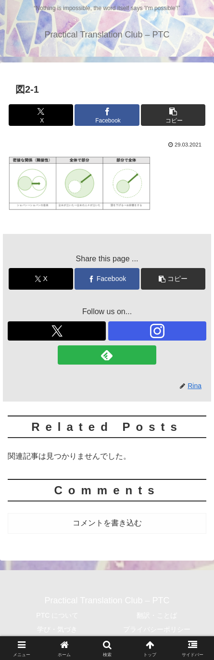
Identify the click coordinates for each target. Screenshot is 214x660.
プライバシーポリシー (156, 629)
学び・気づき (57, 629)
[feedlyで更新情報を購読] (107, 355)
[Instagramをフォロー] (157, 331)
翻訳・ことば (157, 615)
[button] (173, 115)
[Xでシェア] (41, 115)
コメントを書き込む (107, 523)
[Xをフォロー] (57, 331)
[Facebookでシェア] (107, 115)
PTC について (57, 615)
